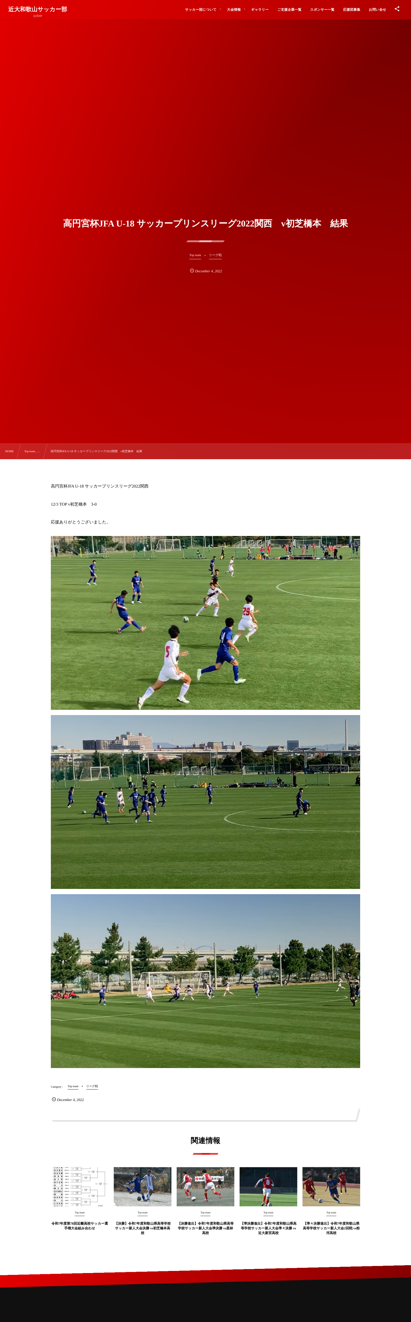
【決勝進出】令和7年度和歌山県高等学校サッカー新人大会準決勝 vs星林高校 (205, 1233)
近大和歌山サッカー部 (37, 9)
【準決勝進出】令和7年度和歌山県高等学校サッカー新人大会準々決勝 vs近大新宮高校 (268, 1233)
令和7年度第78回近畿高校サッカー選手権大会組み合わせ (79, 1230)
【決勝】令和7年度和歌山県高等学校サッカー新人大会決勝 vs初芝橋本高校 (143, 1233)
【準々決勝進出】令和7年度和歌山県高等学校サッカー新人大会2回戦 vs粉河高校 (331, 1233)
